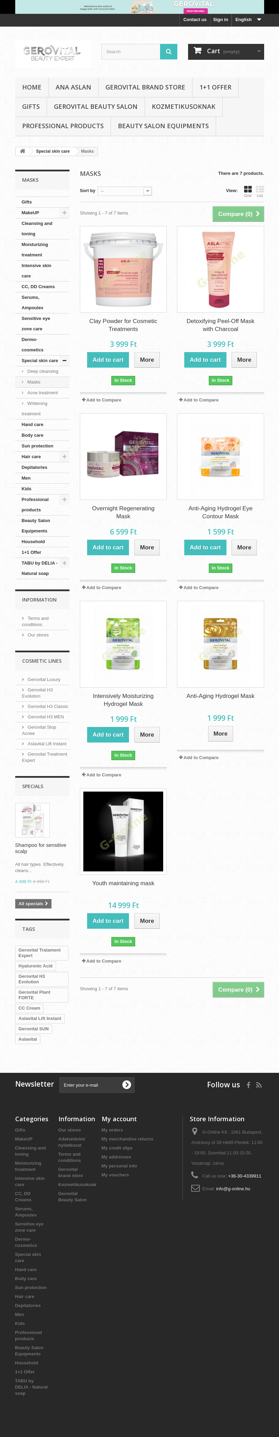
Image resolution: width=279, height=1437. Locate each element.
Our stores (38, 634)
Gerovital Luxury (44, 679)
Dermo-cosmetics (33, 344)
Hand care (33, 424)
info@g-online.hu (233, 1188)
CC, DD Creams (38, 286)
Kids (26, 488)
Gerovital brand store (145, 87)
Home (31, 87)
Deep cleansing (42, 371)
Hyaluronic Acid (36, 965)
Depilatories (34, 467)
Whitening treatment (34, 408)
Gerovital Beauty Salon (96, 106)
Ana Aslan (73, 87)
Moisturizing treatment (35, 249)
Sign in (220, 19)
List (260, 191)
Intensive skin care (37, 270)
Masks (33, 382)
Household (33, 541)
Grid (248, 191)
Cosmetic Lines (42, 661)
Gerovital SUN (34, 1028)
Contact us (194, 19)
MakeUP (30, 212)
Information (39, 599)
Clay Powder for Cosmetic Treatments (123, 325)
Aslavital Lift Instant (47, 743)
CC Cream (29, 1008)
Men (26, 478)
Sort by (87, 190)
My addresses (116, 1157)
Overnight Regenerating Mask (123, 512)
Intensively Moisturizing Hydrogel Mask (123, 700)
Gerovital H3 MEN (45, 716)
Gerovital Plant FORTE (34, 995)
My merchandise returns (128, 1139)
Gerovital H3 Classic (47, 706)
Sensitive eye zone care (36, 323)
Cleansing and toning (37, 228)
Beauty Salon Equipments (163, 126)
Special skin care (40, 360)
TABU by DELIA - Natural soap (40, 568)
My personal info (119, 1166)
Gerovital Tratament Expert (40, 952)
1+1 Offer (215, 87)
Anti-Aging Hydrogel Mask (221, 696)
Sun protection (38, 445)
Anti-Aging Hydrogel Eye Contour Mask (220, 512)
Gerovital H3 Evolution (32, 979)
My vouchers (115, 1175)
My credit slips (117, 1148)
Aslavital (28, 1039)
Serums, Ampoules (33, 302)
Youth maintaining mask (123, 883)
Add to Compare (103, 400)
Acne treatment (42, 392)
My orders (112, 1130)
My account (119, 1119)
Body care (33, 435)
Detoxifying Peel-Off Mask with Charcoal (220, 325)
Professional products (63, 126)
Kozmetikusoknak (183, 106)
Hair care (31, 456)
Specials (32, 786)
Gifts (31, 106)
